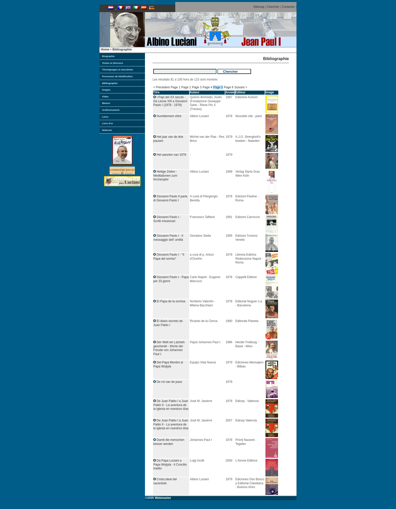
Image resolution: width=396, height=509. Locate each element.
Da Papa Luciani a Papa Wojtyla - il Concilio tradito (170, 464)
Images (106, 89)
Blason (106, 103)
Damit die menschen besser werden (168, 442)
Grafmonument (110, 110)
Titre (156, 92)
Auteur (195, 92)
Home (105, 49)
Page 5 (218, 87)
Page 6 (228, 87)
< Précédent (161, 87)
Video (105, 96)
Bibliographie (122, 49)
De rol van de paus (169, 382)
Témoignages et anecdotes (117, 69)
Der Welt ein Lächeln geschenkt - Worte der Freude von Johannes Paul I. (169, 348)
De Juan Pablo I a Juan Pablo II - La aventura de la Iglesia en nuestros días (170, 405)
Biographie (108, 56)
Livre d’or (107, 123)
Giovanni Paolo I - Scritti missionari (167, 219)
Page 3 (197, 87)
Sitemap (258, 7)
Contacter (288, 7)
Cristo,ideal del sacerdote (165, 481)
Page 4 (207, 87)
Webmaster (163, 498)
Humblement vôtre (169, 116)
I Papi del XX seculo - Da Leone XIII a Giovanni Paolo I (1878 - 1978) (170, 101)
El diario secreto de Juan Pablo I (168, 323)
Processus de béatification (117, 76)
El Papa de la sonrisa (171, 301)
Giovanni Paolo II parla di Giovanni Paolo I (170, 198)
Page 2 (186, 87)
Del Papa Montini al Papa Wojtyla (168, 364)
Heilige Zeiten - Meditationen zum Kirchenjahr (165, 175)
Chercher (273, 7)
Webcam (107, 130)
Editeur (240, 92)
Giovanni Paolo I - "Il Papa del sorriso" (168, 256)
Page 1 (175, 87)
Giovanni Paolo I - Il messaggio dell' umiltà (168, 238)
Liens (105, 116)
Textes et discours (112, 63)
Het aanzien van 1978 (171, 154)
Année (230, 92)
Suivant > (240, 87)
